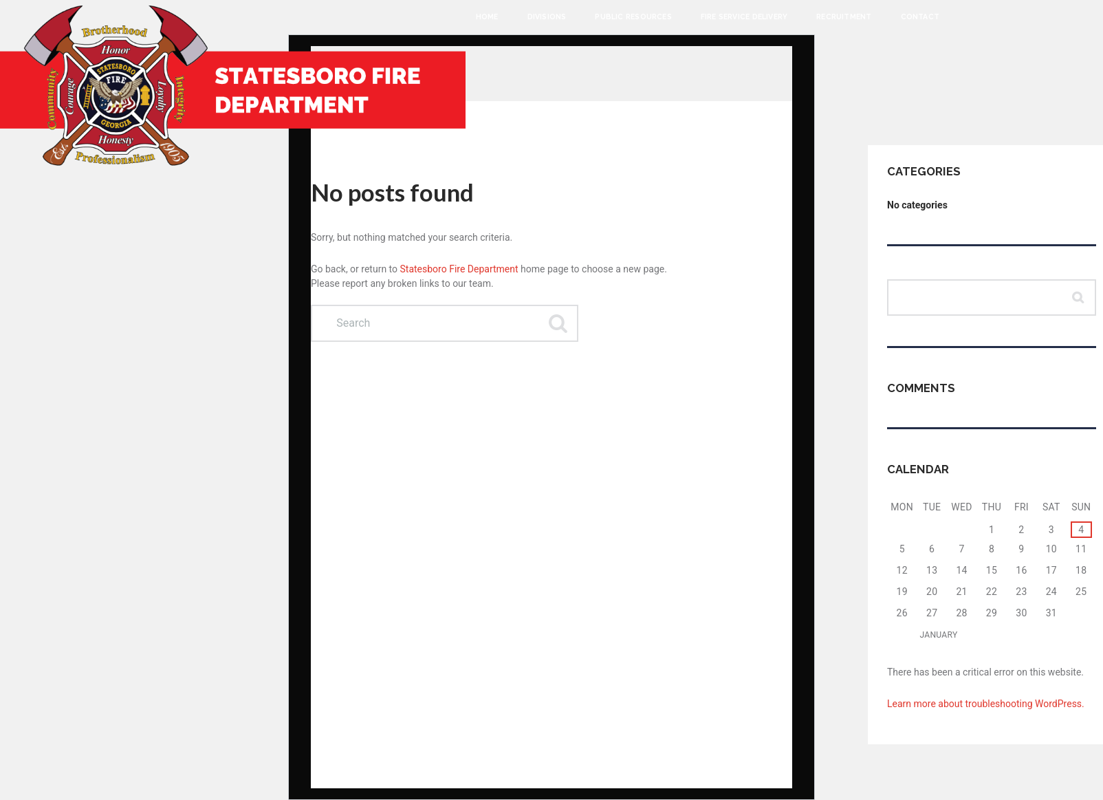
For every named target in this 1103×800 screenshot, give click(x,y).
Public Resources (633, 16)
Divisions (547, 16)
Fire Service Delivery (744, 16)
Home (487, 16)
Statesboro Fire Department (459, 268)
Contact (920, 16)
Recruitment (843, 16)
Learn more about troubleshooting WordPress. (985, 703)
